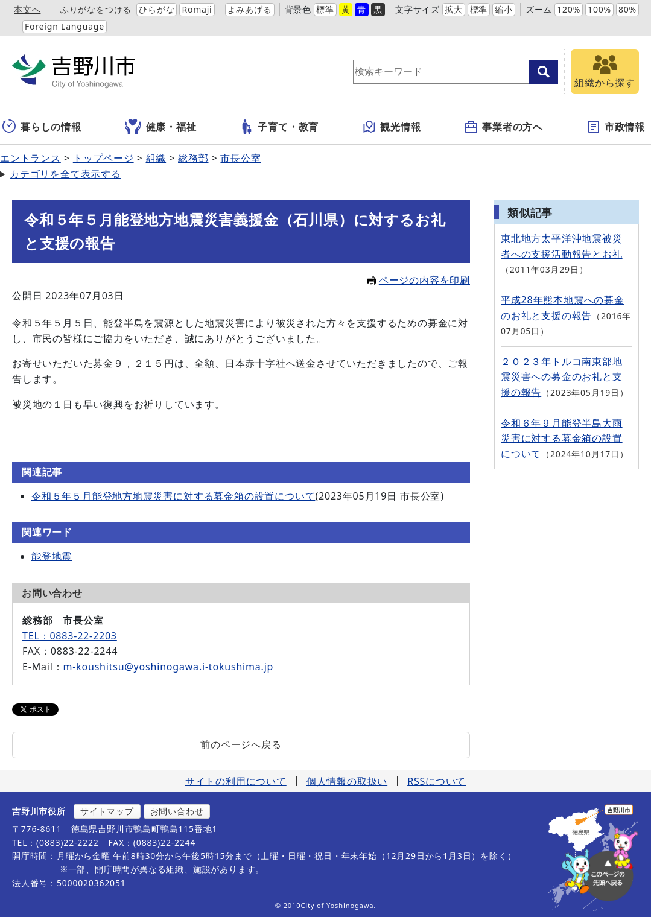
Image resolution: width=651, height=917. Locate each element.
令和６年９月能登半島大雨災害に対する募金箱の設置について (562, 438)
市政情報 (615, 126)
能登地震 (51, 556)
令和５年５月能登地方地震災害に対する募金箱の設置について (173, 496)
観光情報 (391, 126)
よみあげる (249, 9)
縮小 (504, 9)
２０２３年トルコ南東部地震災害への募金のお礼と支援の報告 (562, 377)
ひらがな (156, 9)
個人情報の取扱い (346, 781)
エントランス (30, 158)
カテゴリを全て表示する (65, 173)
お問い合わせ (177, 811)
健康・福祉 (161, 127)
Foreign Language (64, 26)
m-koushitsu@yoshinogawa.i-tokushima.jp (168, 666)
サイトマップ (107, 811)
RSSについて (436, 781)
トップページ (103, 158)
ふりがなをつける (96, 9)
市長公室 (240, 158)
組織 (156, 158)
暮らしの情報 (41, 126)
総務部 (193, 158)
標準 (325, 9)
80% (627, 9)
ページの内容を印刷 (418, 280)
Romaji (197, 9)
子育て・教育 (279, 126)
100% (599, 9)
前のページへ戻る (240, 744)
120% (568, 9)
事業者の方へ (503, 126)
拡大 (454, 9)
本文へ (27, 9)
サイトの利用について (236, 781)
